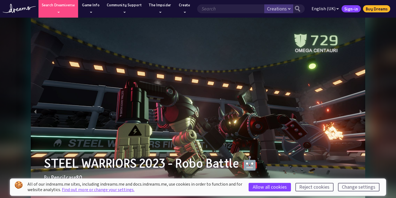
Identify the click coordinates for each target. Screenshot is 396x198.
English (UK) (325, 9)
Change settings (358, 187)
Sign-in (351, 9)
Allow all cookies (270, 187)
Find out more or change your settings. (98, 190)
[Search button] (299, 8)
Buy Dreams (376, 9)
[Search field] (230, 8)
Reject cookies (314, 187)
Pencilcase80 (66, 177)
